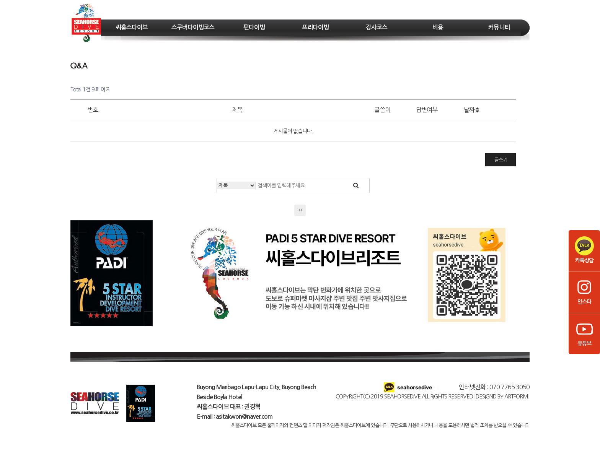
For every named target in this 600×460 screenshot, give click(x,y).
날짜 (471, 110)
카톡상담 (584, 249)
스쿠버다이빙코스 (192, 27)
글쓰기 (500, 160)
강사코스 (376, 27)
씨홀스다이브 (132, 27)
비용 (437, 27)
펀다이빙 (254, 27)
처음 (300, 210)
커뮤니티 (499, 27)
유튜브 (584, 332)
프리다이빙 (315, 27)
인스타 (584, 291)
